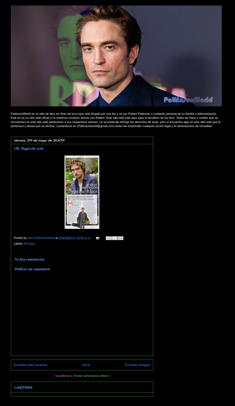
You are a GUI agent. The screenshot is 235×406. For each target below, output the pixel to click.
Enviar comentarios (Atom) (91, 375)
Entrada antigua (137, 365)
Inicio (86, 365)
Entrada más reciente (30, 365)
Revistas (29, 243)
